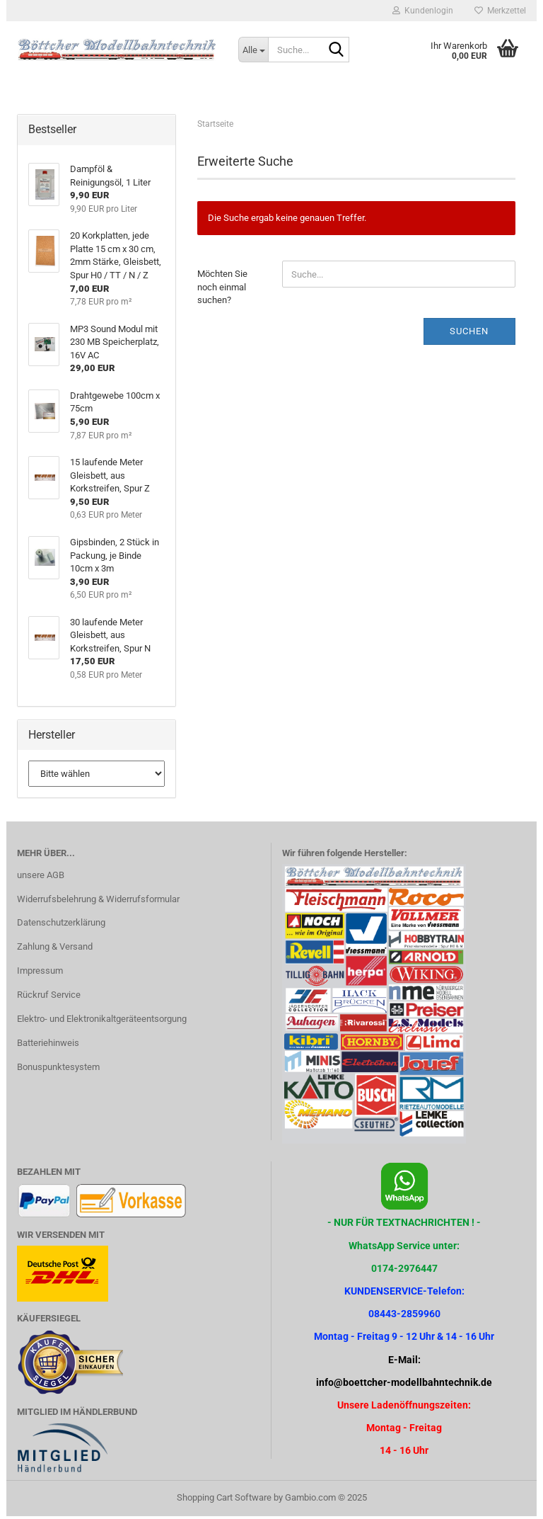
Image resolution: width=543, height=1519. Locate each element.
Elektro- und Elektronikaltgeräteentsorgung (102, 1021)
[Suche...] (253, 49)
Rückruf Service (49, 997)
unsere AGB (40, 877)
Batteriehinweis (48, 1045)
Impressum (40, 973)
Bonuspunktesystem (58, 1069)
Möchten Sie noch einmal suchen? (222, 289)
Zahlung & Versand (55, 949)
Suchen (469, 334)
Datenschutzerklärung (61, 925)
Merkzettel (500, 11)
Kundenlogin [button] (422, 11)
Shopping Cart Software (224, 1500)
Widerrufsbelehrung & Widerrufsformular (98, 901)
